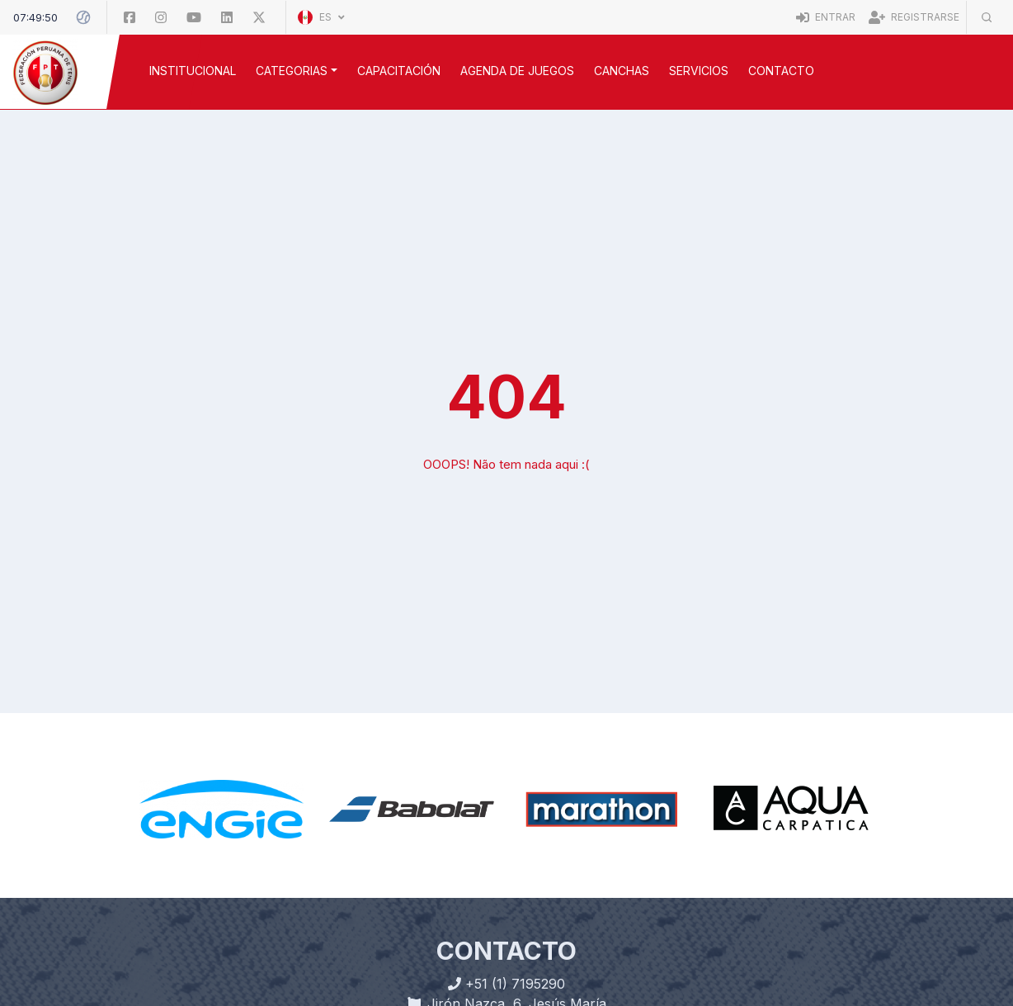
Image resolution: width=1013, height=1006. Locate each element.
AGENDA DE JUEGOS (517, 71)
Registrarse (914, 17)
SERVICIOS (698, 71)
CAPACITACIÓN (399, 71)
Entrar (825, 17)
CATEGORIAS (291, 71)
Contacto (781, 71)
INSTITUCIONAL (192, 71)
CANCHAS (621, 71)
